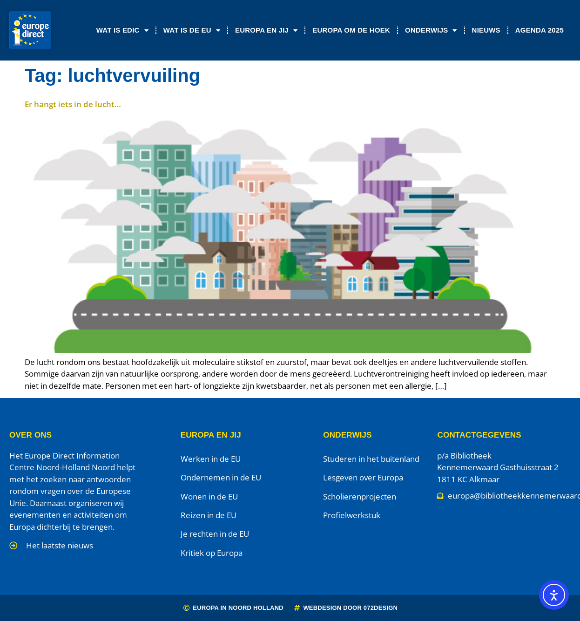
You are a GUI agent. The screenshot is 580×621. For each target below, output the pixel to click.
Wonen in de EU (209, 496)
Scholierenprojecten (359, 496)
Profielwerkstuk (351, 515)
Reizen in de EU (208, 515)
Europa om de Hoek (351, 30)
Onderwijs (431, 30)
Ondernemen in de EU (221, 477)
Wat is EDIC (122, 30)
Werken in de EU (211, 458)
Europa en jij (266, 30)
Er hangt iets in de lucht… (73, 104)
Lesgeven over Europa (363, 477)
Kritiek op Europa (212, 552)
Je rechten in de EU (215, 533)
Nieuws (486, 30)
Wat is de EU (191, 30)
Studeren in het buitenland (371, 458)
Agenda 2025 (539, 30)
